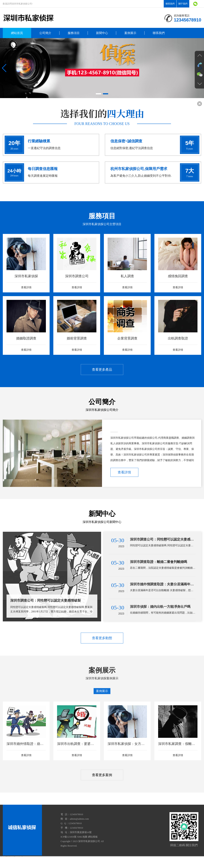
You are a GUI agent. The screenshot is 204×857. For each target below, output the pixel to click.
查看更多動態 (102, 638)
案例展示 (130, 33)
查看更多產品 (102, 369)
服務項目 (74, 33)
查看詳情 (124, 472)
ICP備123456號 (68, 836)
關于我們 (182, 3)
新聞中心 (102, 33)
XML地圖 (82, 836)
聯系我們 (170, 3)
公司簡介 (45, 33)
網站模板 (93, 836)
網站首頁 (17, 33)
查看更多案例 (102, 775)
